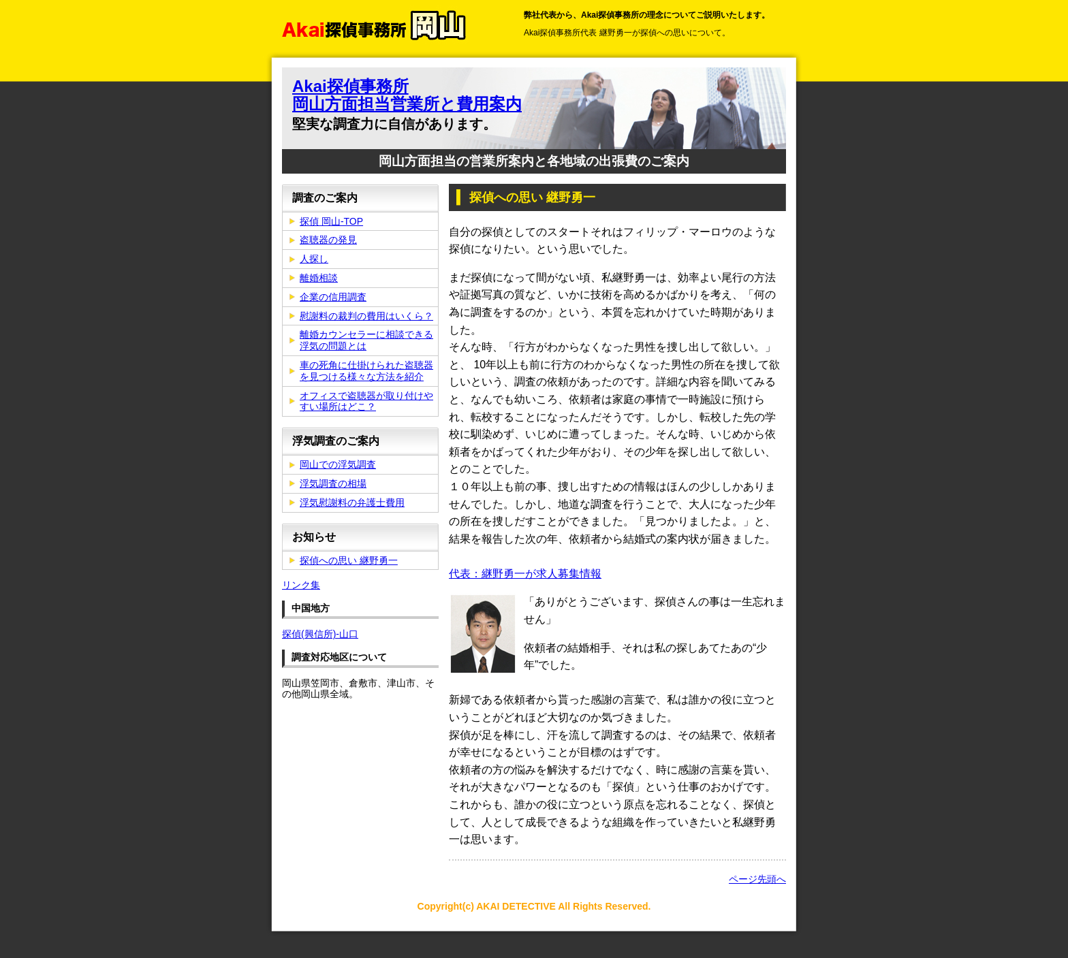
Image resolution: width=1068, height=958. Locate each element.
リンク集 (301, 584)
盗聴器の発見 (328, 239)
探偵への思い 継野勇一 (349, 560)
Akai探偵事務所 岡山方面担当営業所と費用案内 (407, 95)
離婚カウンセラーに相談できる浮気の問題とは (366, 340)
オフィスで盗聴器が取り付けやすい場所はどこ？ (366, 401)
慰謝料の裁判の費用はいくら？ (366, 315)
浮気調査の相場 (333, 483)
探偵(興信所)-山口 (320, 633)
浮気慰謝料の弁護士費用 (352, 502)
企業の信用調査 (333, 296)
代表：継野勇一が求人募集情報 (525, 573)
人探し (314, 258)
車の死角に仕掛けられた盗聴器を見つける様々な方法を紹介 (366, 371)
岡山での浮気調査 (338, 464)
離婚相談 (319, 277)
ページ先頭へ (757, 879)
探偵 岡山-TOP (331, 221)
